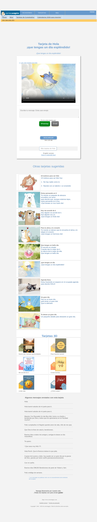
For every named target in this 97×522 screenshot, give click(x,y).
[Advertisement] (56, 5)
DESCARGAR (48, 138)
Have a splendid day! (48, 155)
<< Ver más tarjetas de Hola (28, 63)
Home (4, 17)
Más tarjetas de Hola (48, 148)
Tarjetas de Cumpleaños (25, 17)
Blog (11, 17)
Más (57, 13)
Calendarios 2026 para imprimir (49, 17)
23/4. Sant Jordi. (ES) (8, 20)
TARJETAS (42, 13)
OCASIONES (27, 13)
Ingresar (92, 11)
